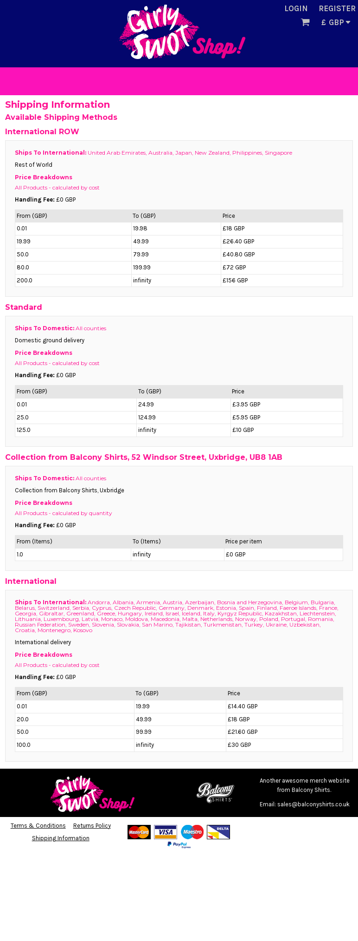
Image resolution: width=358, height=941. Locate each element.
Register (337, 8)
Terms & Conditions (38, 825)
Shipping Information (61, 838)
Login (296, 8)
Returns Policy (92, 825)
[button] (305, 21)
